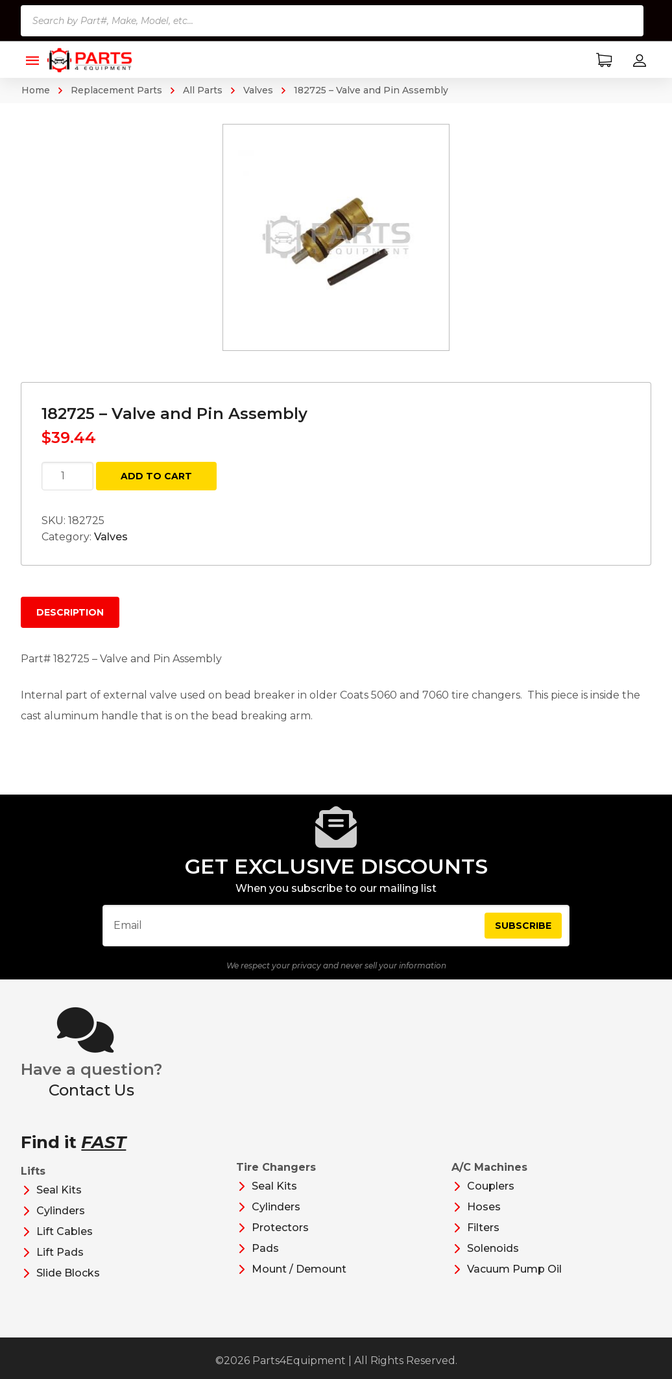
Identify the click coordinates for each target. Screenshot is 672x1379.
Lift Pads (60, 1252)
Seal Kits (59, 1190)
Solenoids (493, 1248)
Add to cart (156, 476)
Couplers (490, 1186)
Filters (483, 1227)
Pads (265, 1248)
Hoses (484, 1207)
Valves (258, 90)
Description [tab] (70, 612)
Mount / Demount (299, 1269)
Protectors (280, 1227)
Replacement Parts (116, 90)
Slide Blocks (68, 1273)
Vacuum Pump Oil (514, 1269)
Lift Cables (64, 1231)
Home (35, 90)
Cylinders (60, 1211)
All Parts (202, 90)
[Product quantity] (67, 476)
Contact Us (91, 1090)
